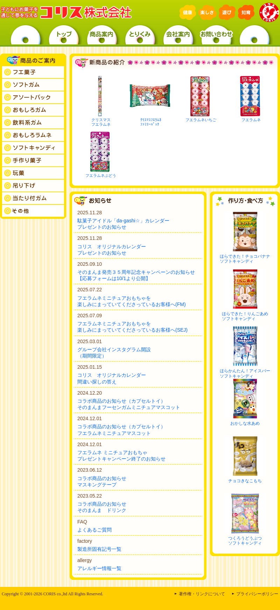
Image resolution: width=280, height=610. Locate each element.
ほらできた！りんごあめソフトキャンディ (245, 316)
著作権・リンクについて (202, 593)
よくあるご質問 (94, 530)
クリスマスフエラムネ (101, 122)
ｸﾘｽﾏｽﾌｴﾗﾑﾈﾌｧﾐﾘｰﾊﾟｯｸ (150, 122)
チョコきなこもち (245, 480)
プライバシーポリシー (257, 593)
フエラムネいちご (201, 120)
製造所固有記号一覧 (99, 549)
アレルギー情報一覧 (99, 568)
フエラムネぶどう (100, 175)
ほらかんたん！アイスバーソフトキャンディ (245, 373)
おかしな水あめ (245, 423)
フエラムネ (251, 120)
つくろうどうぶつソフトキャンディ (245, 541)
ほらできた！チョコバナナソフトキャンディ (245, 259)
